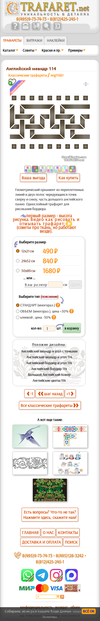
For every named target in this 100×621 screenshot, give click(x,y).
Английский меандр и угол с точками (49, 351)
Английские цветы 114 (49, 380)
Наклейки (56, 40)
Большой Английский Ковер (49, 374)
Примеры (75, 50)
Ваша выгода (33, 177)
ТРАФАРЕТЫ (12, 40)
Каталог (9, 50)
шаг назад (50, 393)
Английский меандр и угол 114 (49, 357)
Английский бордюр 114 (49, 368)
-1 (30, 393)
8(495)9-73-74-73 (31, 19)
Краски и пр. (51, 50)
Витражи (34, 40)
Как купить (68, 177)
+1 (69, 393)
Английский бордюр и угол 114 (49, 362)
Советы (28, 50)
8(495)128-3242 (69, 555)
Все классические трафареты (49, 405)
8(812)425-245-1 (64, 19)
